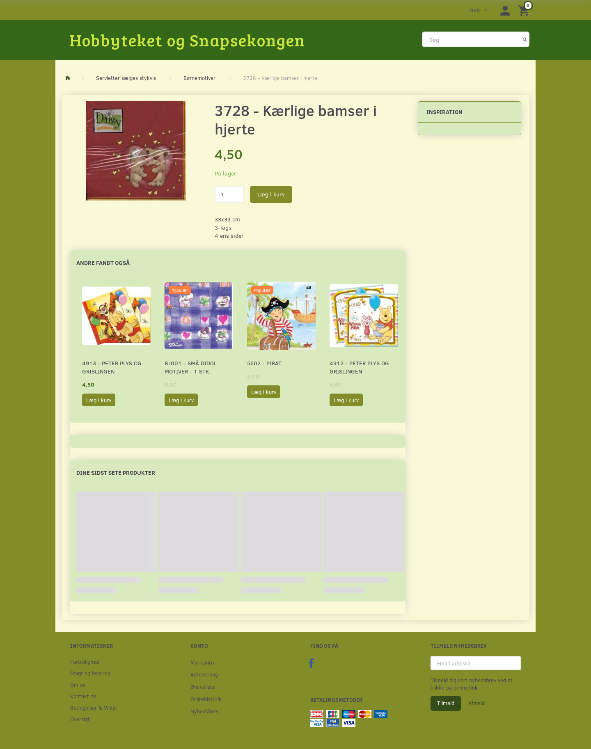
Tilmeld (445, 703)
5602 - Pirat (264, 363)
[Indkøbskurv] (525, 10)
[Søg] (525, 39)
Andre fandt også (103, 262)
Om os (77, 684)
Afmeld (476, 703)
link (473, 687)
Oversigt (80, 718)
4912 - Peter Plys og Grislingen (359, 367)
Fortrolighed (84, 661)
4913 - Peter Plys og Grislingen (112, 367)
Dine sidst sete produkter (115, 472)
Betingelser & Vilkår (93, 707)
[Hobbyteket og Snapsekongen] (187, 40)
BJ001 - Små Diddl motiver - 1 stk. (191, 367)
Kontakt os (83, 695)
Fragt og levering (90, 672)
